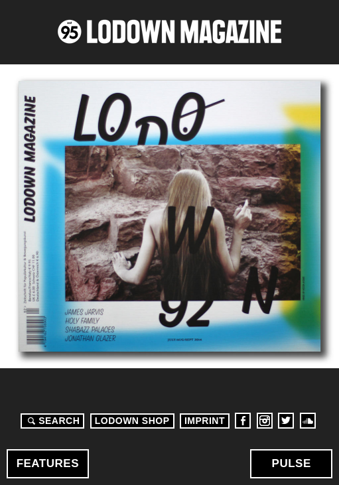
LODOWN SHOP (132, 420)
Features (48, 463)
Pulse (291, 463)
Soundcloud (308, 421)
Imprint (204, 420)
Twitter (286, 421)
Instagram (265, 421)
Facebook (243, 421)
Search (52, 420)
